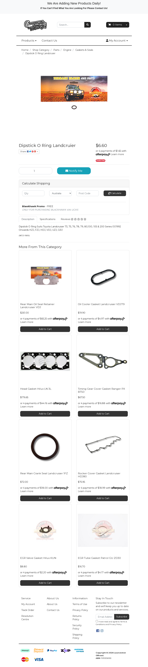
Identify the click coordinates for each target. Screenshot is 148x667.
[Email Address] (105, 617)
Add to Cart (45, 329)
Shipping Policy (77, 636)
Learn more (117, 154)
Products (27, 40)
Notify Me (73, 170)
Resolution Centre (27, 618)
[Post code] (87, 193)
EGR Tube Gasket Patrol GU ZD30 (99, 557)
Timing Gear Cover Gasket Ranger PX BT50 (101, 390)
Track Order (27, 610)
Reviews (73, 219)
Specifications (47, 219)
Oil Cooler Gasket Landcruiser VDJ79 (101, 304)
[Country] (60, 193)
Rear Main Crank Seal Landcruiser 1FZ (44, 473)
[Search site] (87, 25)
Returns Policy (76, 618)
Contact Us (49, 40)
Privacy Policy (80, 610)
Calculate (114, 193)
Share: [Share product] (28, 151)
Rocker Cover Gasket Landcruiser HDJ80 (99, 475)
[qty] (33, 193)
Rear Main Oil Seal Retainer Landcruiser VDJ (37, 306)
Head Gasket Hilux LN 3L (35, 388)
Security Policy (77, 627)
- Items (115, 24)
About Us (52, 604)
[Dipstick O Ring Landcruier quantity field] (35, 170)
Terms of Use (79, 604)
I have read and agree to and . (111, 623)
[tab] (28, 219)
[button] (117, 40)
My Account (28, 604)
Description (27, 219)
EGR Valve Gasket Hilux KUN (38, 557)
